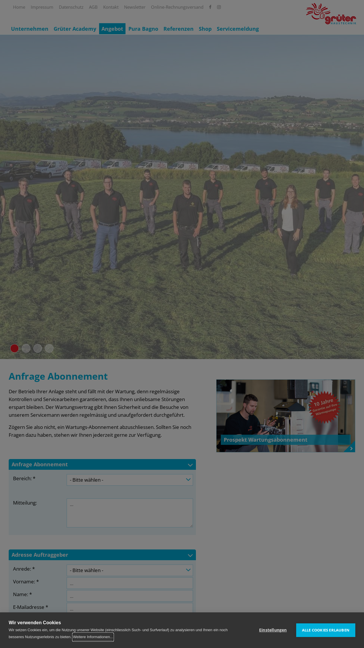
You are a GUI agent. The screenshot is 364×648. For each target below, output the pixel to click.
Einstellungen (273, 630)
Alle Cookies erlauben (326, 630)
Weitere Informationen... (93, 637)
